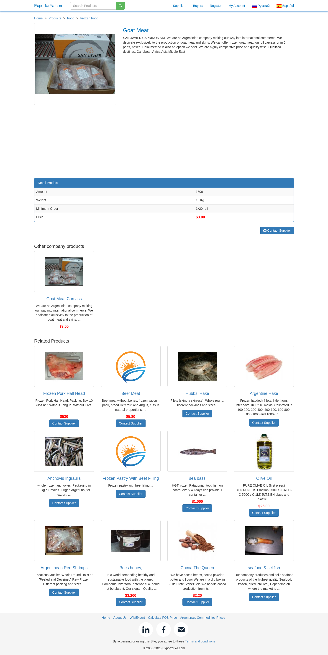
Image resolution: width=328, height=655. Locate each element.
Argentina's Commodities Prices (202, 617)
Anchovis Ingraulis (64, 478)
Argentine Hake (264, 393)
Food (70, 18)
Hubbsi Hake (197, 393)
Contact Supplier (277, 230)
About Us (120, 617)
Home (38, 18)
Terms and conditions (200, 641)
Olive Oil (264, 478)
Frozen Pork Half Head (64, 393)
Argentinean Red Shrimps (64, 568)
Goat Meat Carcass (64, 298)
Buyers (198, 6)
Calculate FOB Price (162, 617)
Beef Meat (130, 393)
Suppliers (179, 6)
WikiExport (137, 617)
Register (216, 6)
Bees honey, (130, 568)
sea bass (197, 478)
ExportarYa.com (48, 5)
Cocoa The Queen (197, 568)
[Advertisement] (164, 139)
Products (55, 18)
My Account (236, 6)
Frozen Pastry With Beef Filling (130, 478)
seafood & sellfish (264, 568)
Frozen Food (89, 18)
